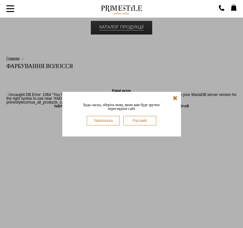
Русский (140, 120)
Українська (103, 120)
